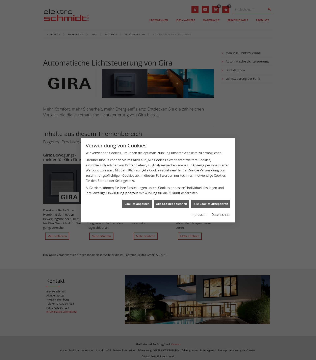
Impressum (198, 208)
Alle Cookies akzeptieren (210, 198)
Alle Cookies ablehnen (171, 198)
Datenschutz (221, 208)
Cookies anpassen (137, 198)
